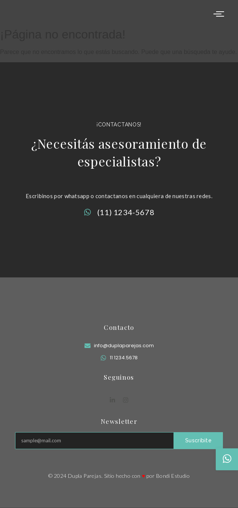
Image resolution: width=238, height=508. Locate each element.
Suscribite (198, 440)
